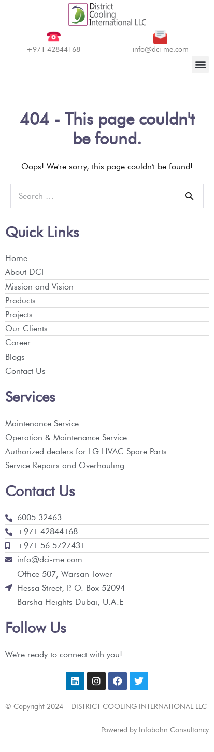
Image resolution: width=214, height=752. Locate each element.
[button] (200, 64)
